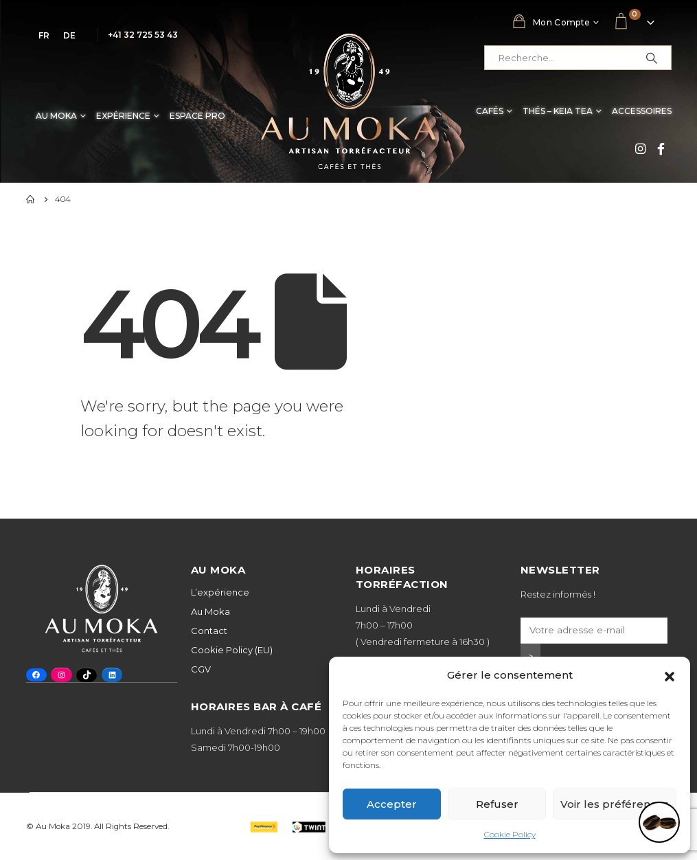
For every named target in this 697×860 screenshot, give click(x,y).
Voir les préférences (614, 804)
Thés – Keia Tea (558, 111)
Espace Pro (197, 116)
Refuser (497, 804)
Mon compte (551, 21)
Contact (209, 630)
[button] (669, 675)
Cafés (489, 111)
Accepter (392, 804)
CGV (201, 669)
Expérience (123, 116)
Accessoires (642, 111)
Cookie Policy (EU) (232, 649)
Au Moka (56, 116)
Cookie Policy (510, 834)
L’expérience (220, 592)
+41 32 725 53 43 (143, 35)
